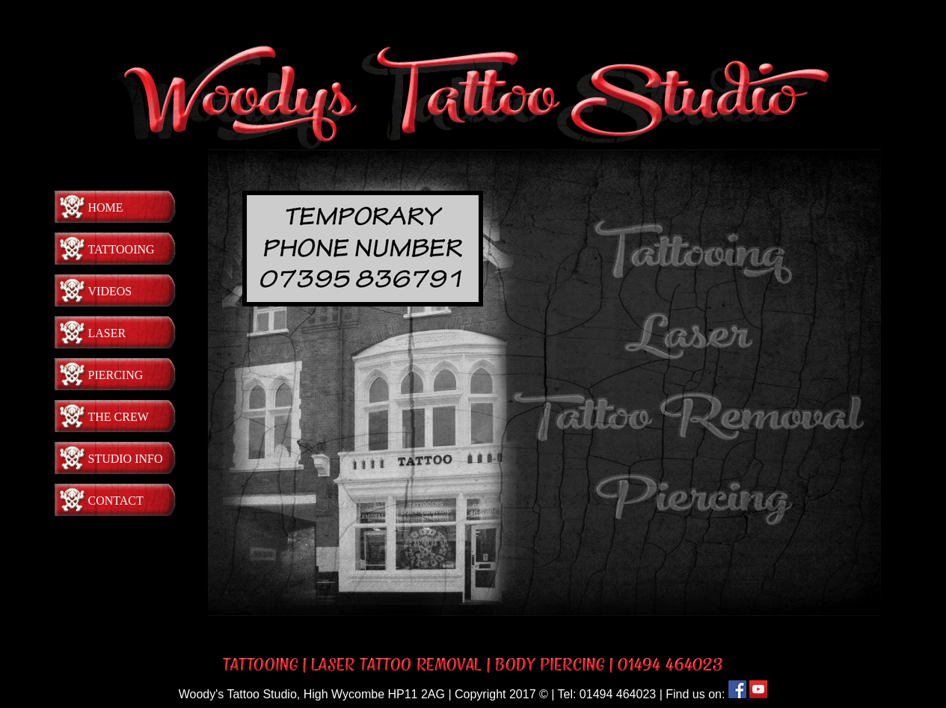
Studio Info (125, 458)
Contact (116, 500)
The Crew (118, 416)
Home (105, 207)
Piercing (116, 375)
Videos (110, 291)
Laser (107, 333)
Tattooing (121, 249)
